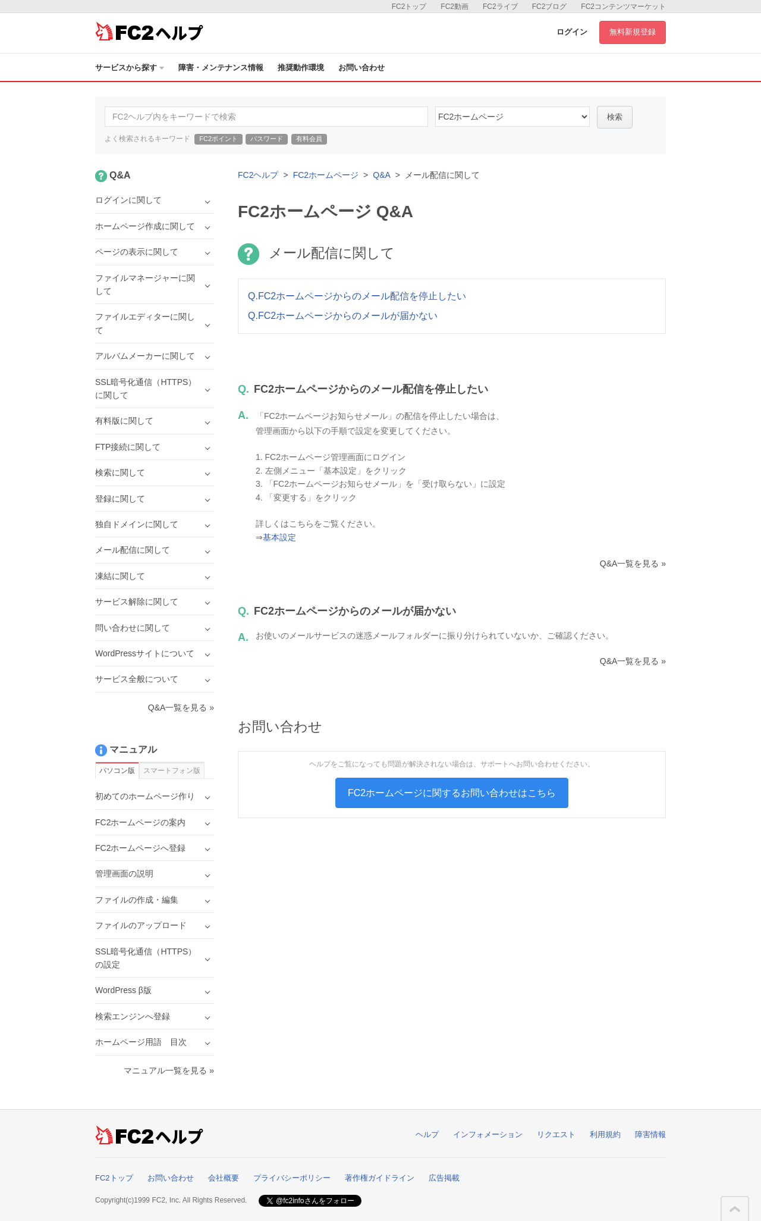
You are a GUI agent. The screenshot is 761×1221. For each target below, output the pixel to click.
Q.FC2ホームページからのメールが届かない (343, 316)
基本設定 (279, 537)
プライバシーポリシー (292, 1177)
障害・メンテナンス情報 (220, 67)
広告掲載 (444, 1177)
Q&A (382, 175)
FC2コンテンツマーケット (623, 6)
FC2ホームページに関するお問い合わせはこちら (452, 793)
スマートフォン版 (171, 770)
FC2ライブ (500, 6)
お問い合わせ (361, 67)
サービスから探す (129, 67)
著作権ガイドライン (379, 1177)
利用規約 (605, 1134)
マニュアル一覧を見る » (169, 1070)
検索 (614, 116)
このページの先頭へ (735, 1209)
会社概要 (223, 1177)
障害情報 (650, 1134)
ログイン (571, 31)
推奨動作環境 (301, 67)
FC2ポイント (218, 138)
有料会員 (309, 138)
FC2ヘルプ (258, 175)
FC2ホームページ (326, 175)
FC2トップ (409, 6)
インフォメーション (488, 1134)
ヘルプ (427, 1134)
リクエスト (556, 1134)
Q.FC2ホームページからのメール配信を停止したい (357, 296)
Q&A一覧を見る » (633, 563)
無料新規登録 (632, 31)
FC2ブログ (549, 6)
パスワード (266, 138)
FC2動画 (454, 6)
